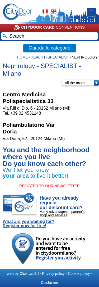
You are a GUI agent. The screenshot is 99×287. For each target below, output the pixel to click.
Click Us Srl (29, 273)
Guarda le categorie (49, 48)
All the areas (82, 83)
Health (38, 57)
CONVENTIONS (49, 27)
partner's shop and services (62, 213)
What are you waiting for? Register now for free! (28, 223)
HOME (22, 57)
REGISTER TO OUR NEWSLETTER (49, 186)
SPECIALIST (58, 57)
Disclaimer (49, 282)
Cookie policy (79, 273)
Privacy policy (53, 273)
